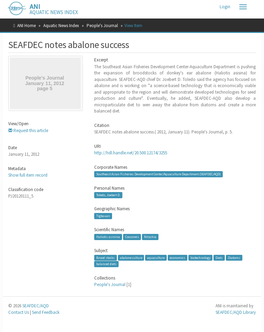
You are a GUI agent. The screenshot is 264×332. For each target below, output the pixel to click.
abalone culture (131, 258)
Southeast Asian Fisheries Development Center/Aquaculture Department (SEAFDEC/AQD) (158, 174)
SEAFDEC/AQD (35, 306)
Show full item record (27, 175)
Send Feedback (45, 312)
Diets (219, 258)
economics (177, 258)
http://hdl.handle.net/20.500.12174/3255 (130, 153)
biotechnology (200, 258)
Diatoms (234, 258)
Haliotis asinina (108, 237)
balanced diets (106, 264)
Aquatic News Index (61, 25)
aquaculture (156, 258)
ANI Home (26, 25)
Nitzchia (150, 237)
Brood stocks (105, 258)
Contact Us (18, 312)
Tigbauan (103, 216)
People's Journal (102, 25)
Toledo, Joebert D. (108, 195)
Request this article (28, 130)
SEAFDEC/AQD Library (236, 312)
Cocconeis (132, 237)
